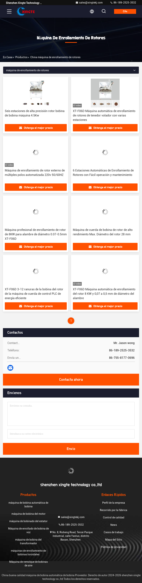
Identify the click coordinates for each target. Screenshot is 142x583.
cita (125, 11)
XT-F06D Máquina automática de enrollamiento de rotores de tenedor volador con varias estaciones (104, 115)
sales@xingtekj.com (89, 2)
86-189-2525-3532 (123, 2)
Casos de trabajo (113, 532)
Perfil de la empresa (113, 502)
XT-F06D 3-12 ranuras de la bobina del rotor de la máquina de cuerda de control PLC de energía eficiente (34, 294)
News (113, 524)
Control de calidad (113, 517)
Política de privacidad (113, 547)
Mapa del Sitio (113, 539)
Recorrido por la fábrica (113, 510)
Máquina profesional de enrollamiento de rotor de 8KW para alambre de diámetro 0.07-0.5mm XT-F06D (36, 234)
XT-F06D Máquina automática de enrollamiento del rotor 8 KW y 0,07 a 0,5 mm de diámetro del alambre (104, 294)
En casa (7, 57)
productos (21, 57)
